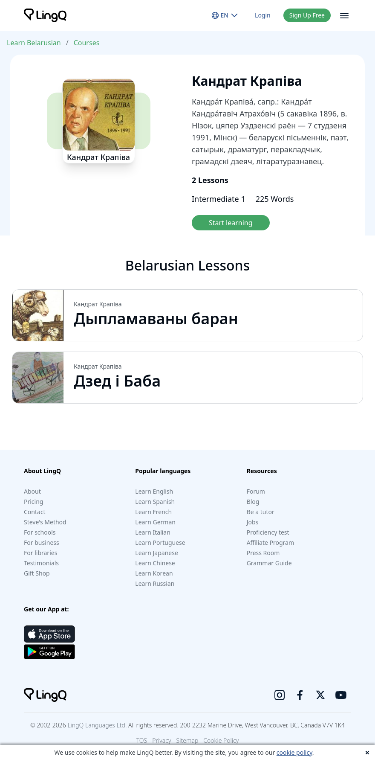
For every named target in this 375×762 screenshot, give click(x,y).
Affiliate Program (270, 542)
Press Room (263, 553)
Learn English (154, 491)
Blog (253, 501)
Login (263, 15)
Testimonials (41, 563)
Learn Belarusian (34, 42)
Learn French (153, 512)
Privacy (161, 740)
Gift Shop (37, 573)
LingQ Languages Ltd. (97, 725)
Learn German (155, 522)
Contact (35, 512)
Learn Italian (152, 532)
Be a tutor (260, 512)
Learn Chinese (155, 563)
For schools (40, 532)
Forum (256, 491)
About (32, 491)
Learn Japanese (156, 553)
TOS (141, 740)
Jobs (253, 522)
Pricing (33, 501)
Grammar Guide (269, 563)
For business (41, 542)
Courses (87, 42)
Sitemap (187, 740)
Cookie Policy (221, 740)
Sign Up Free (307, 15)
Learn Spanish (155, 501)
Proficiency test (268, 532)
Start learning (231, 222)
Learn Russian (154, 583)
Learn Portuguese (160, 542)
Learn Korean (154, 573)
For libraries (40, 553)
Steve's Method (45, 522)
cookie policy (294, 752)
